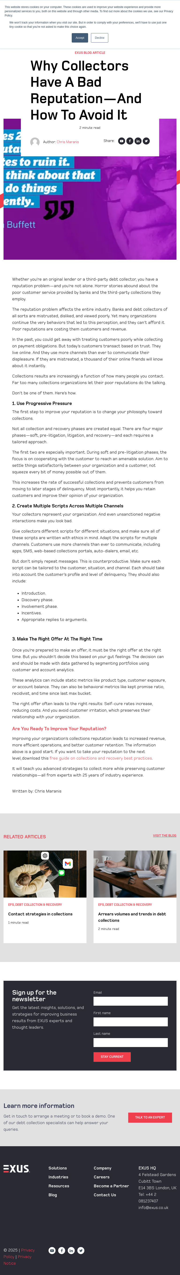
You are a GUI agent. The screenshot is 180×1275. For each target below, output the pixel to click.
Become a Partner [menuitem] (111, 1184)
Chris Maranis (68, 142)
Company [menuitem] (102, 1167)
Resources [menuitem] (59, 1184)
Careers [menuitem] (101, 1175)
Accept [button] (80, 37)
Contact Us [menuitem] (105, 1193)
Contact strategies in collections (40, 914)
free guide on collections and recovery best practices (101, 758)
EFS (11, 905)
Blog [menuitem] (53, 1193)
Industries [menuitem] (58, 1175)
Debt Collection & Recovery (38, 905)
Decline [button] (99, 37)
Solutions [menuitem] (58, 1167)
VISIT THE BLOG (164, 836)
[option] (45, 897)
